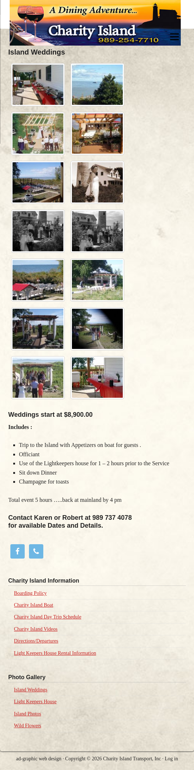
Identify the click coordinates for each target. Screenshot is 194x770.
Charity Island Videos (36, 629)
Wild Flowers (27, 725)
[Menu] (174, 37)
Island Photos (27, 714)
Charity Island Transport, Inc (132, 758)
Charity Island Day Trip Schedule (47, 617)
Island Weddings (30, 689)
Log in (171, 758)
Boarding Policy (30, 593)
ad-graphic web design (39, 758)
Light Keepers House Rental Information (55, 653)
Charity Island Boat (33, 605)
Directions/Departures (36, 641)
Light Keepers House (35, 701)
